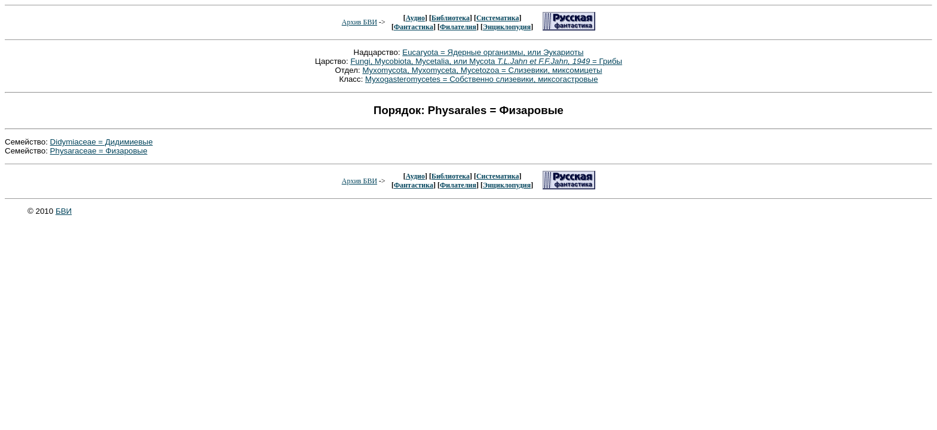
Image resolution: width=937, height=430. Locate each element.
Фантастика (413, 27)
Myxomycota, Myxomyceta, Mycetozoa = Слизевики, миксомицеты (482, 70)
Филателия (458, 27)
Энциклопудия (507, 27)
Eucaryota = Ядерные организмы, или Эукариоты (492, 52)
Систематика (497, 18)
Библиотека (450, 18)
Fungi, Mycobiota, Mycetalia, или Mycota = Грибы (486, 61)
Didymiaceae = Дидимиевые (101, 141)
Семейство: (27, 141)
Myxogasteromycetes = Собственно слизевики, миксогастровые (481, 79)
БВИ (64, 211)
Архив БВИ (359, 22)
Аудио (415, 18)
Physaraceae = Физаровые (99, 150)
